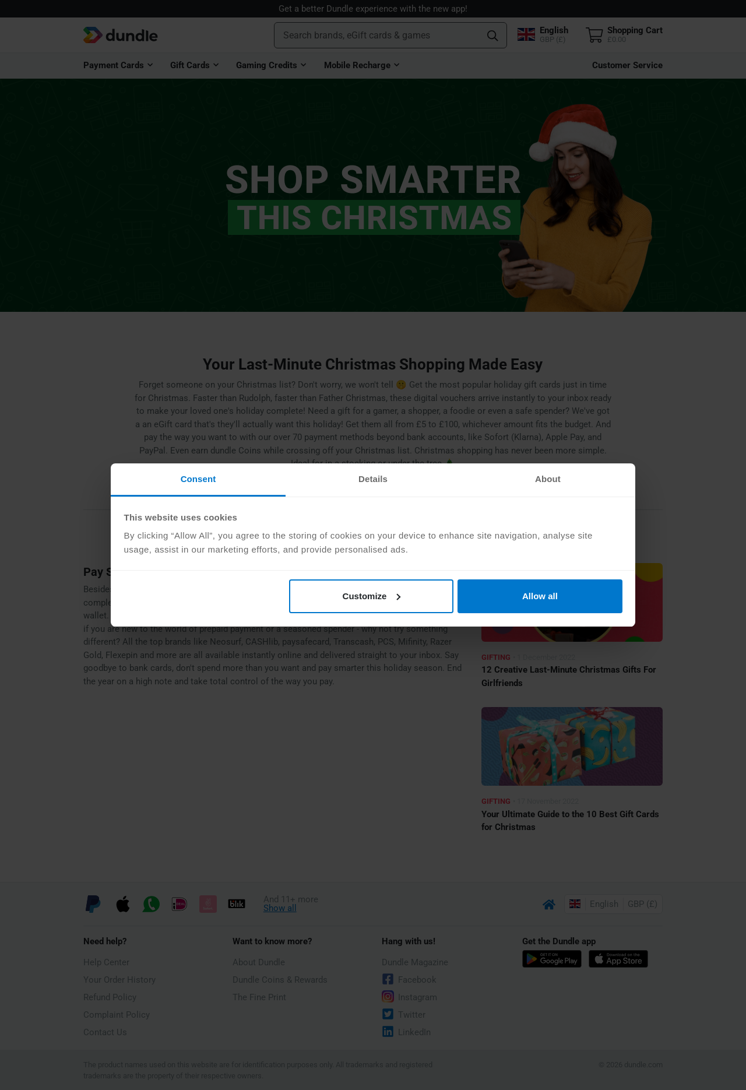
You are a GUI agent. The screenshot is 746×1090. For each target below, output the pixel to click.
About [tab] (548, 479)
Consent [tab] (198, 479)
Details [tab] (373, 479)
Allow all (540, 596)
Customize (372, 596)
